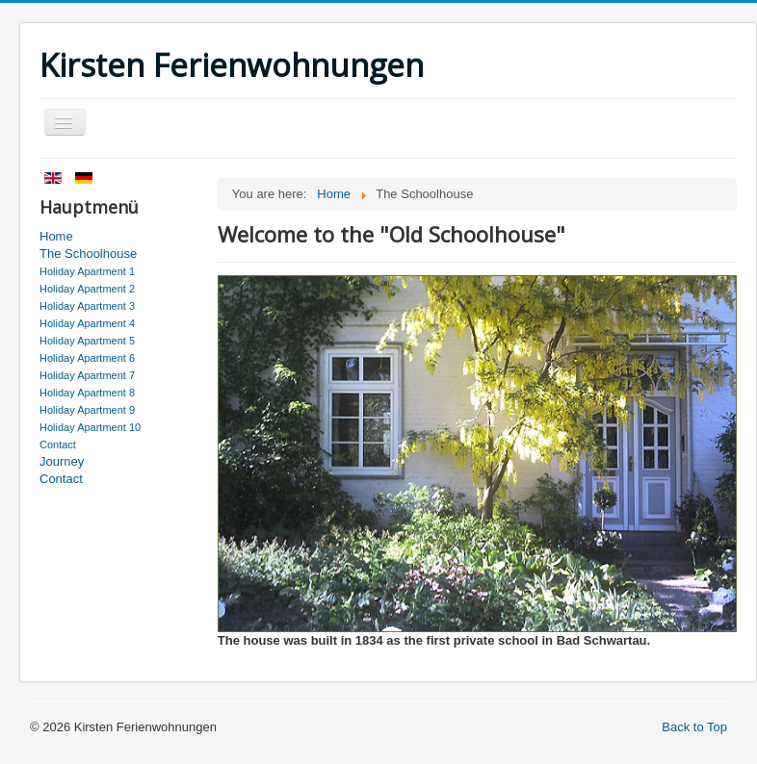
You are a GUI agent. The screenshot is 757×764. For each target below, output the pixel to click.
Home (56, 236)
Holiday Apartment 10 (90, 427)
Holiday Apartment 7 (87, 375)
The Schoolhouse (88, 253)
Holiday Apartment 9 (87, 410)
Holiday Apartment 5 (87, 340)
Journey (61, 461)
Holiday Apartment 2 (87, 288)
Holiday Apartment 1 (87, 271)
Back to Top (694, 727)
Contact (57, 444)
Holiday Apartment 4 (87, 323)
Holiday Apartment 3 (87, 306)
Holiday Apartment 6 (87, 358)
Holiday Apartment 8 (87, 392)
